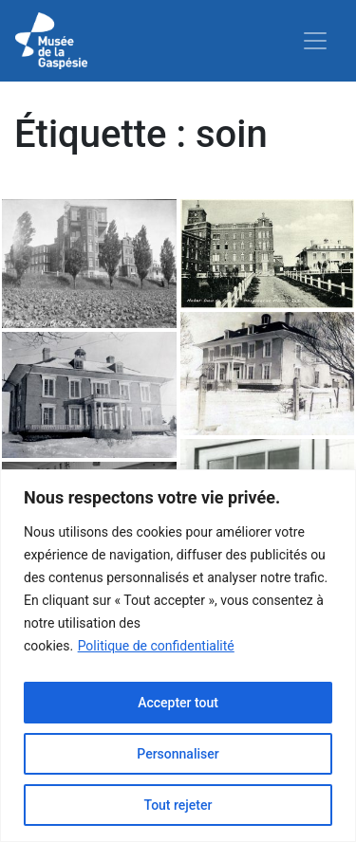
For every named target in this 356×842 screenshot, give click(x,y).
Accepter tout (178, 702)
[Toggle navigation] (315, 41)
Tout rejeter (178, 805)
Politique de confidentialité (156, 645)
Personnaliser (177, 753)
